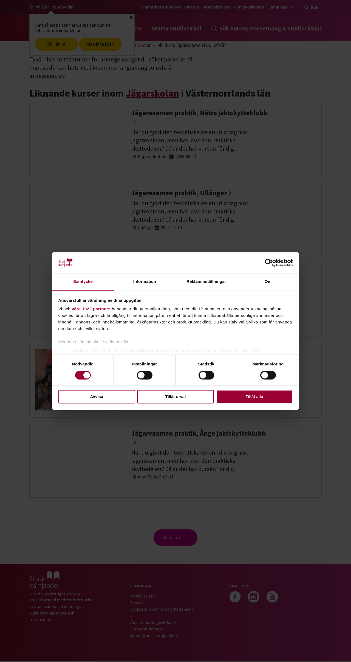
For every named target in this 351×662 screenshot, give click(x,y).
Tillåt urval (175, 397)
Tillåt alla (254, 397)
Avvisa (96, 397)
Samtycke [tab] (83, 281)
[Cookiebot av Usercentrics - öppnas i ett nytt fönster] (269, 262)
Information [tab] (144, 281)
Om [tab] (268, 281)
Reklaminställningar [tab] (206, 281)
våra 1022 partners (91, 309)
